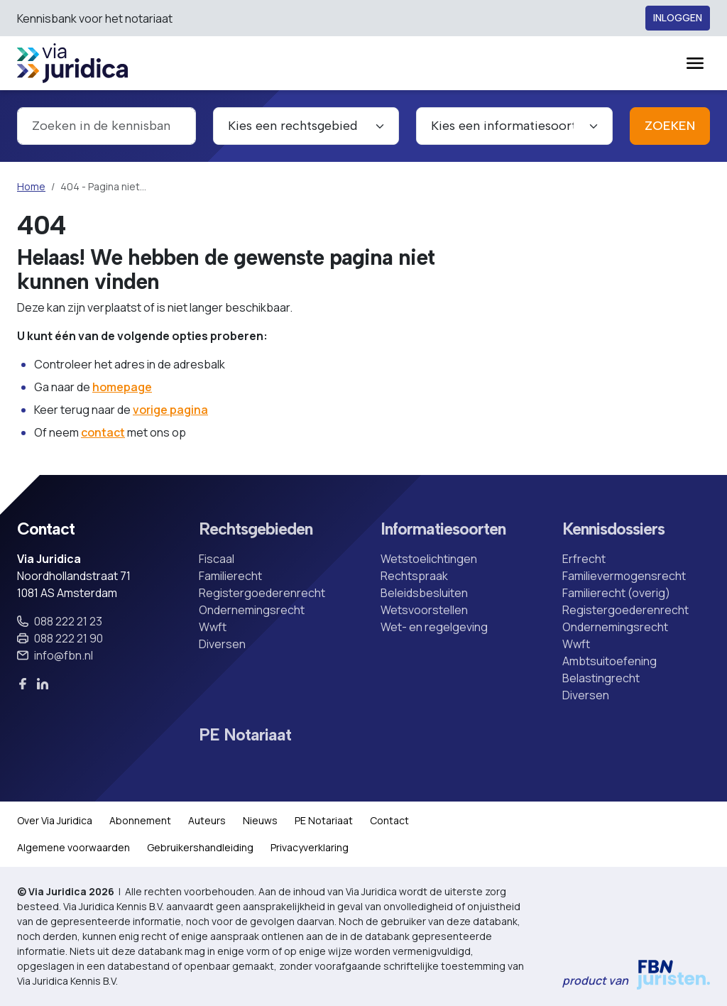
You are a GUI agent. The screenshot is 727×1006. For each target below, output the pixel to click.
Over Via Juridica (54, 820)
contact (103, 432)
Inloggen (677, 18)
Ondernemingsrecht (252, 610)
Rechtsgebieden (255, 529)
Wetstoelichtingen (429, 559)
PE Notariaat (245, 735)
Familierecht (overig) (616, 593)
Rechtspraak (414, 576)
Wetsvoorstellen (424, 610)
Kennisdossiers (613, 529)
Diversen (222, 644)
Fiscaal (216, 559)
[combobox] (106, 126)
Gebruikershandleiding (200, 847)
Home (31, 186)
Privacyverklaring (309, 847)
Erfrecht (584, 559)
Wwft (212, 627)
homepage (122, 387)
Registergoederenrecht (262, 593)
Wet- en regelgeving (434, 627)
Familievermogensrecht (624, 576)
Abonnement (140, 820)
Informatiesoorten (443, 529)
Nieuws (260, 820)
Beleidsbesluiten (424, 593)
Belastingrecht (601, 678)
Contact (389, 820)
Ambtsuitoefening (609, 661)
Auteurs (207, 820)
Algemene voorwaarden (73, 847)
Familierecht (230, 576)
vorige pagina (170, 409)
